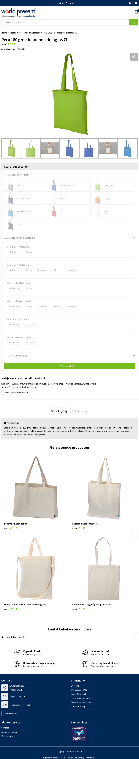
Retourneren (7, 736)
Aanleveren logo (78, 706)
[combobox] (65, 22)
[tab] (59, 411)
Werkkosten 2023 (79, 689)
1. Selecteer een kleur (16, 174)
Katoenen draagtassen (29, 32)
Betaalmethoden (9, 732)
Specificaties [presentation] (80, 411)
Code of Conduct (78, 694)
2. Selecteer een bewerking (19, 237)
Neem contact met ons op (16, 392)
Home (4, 32)
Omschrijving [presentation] (59, 411)
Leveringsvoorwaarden (81, 698)
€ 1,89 (78, 528)
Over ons (75, 685)
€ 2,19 (10, 528)
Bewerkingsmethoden (81, 702)
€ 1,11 (10, 609)
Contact (5, 727)
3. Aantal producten (15, 355)
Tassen (13, 32)
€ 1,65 (78, 609)
